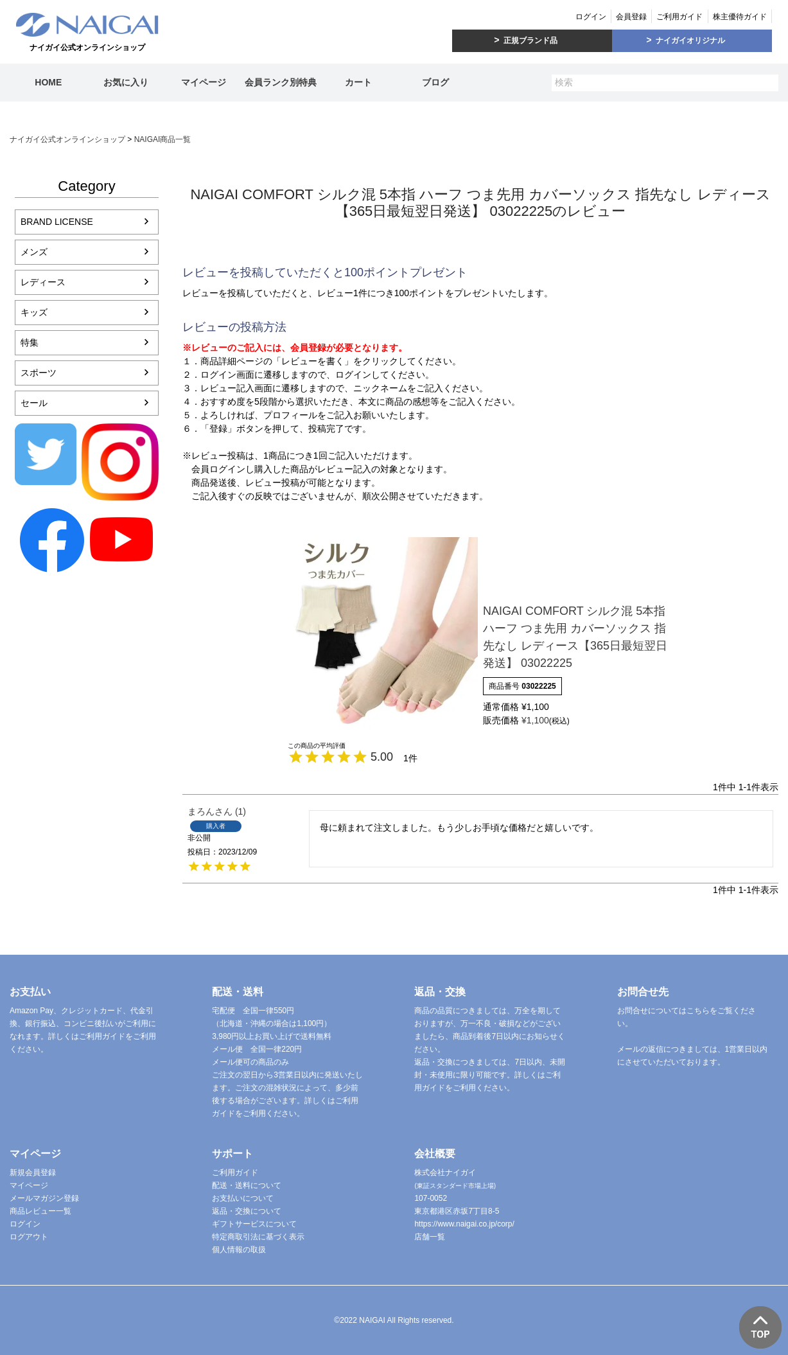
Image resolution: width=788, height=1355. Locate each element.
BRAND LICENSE (57, 222)
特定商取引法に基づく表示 (258, 1236)
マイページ (203, 82)
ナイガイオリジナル (690, 40)
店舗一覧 (429, 1236)
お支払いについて (243, 1198)
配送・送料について (246, 1185)
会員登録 (631, 16)
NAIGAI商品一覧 (162, 139)
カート (358, 82)
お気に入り (125, 82)
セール (34, 403)
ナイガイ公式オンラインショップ (67, 139)
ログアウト (29, 1236)
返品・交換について (246, 1211)
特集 (30, 342)
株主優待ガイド (740, 16)
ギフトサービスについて (254, 1223)
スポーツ (39, 373)
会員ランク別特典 (281, 82)
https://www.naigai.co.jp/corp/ (464, 1223)
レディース (43, 282)
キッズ (34, 312)
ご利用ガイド (679, 16)
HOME (48, 82)
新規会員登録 (33, 1172)
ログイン (590, 16)
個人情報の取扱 (239, 1249)
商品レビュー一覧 (40, 1211)
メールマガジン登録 (44, 1198)
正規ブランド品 (530, 40)
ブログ (435, 82)
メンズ (34, 252)
